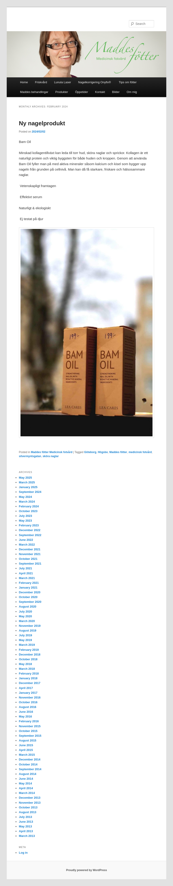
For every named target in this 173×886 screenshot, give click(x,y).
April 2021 (26, 573)
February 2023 (29, 525)
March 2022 (27, 544)
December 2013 (29, 797)
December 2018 (29, 654)
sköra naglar (51, 456)
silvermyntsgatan (30, 456)
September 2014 (30, 769)
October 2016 (28, 702)
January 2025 (28, 487)
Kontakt (100, 92)
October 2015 (28, 731)
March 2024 (27, 501)
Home (24, 82)
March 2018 (27, 668)
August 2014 (27, 774)
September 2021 (30, 563)
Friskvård (41, 82)
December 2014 (29, 759)
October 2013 (28, 807)
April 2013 (26, 831)
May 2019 (25, 640)
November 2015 (30, 726)
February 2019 (29, 649)
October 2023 (28, 511)
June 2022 (26, 540)
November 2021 (30, 554)
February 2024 (29, 506)
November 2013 (30, 802)
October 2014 (28, 764)
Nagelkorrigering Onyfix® (95, 82)
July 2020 (25, 611)
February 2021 (29, 582)
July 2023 (25, 516)
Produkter (61, 92)
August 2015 (27, 740)
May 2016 (25, 716)
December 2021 (29, 549)
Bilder (116, 92)
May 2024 (25, 497)
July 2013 (25, 817)
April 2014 (26, 788)
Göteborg (90, 452)
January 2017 (28, 692)
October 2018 (28, 659)
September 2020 (30, 601)
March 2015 (27, 754)
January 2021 (28, 587)
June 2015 (26, 745)
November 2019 (30, 625)
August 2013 (27, 812)
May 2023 (25, 520)
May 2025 (25, 477)
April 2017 (26, 688)
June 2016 (26, 711)
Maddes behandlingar (34, 92)
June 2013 (26, 821)
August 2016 (27, 707)
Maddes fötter (118, 452)
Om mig (132, 92)
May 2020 (25, 616)
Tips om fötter (128, 82)
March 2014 (27, 793)
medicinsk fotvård (140, 452)
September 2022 (30, 535)
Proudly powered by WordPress (86, 870)
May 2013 (25, 826)
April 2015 (26, 750)
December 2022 (29, 530)
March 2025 (27, 482)
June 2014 (26, 778)
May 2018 (25, 664)
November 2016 (30, 697)
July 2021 (25, 568)
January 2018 (28, 678)
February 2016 (29, 721)
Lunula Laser (62, 82)
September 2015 (30, 735)
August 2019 (27, 630)
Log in (23, 852)
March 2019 (27, 644)
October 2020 (28, 597)
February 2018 (29, 673)
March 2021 (27, 578)
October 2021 (28, 559)
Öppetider (81, 92)
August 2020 (27, 606)
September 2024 (30, 492)
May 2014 (25, 783)
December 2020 (29, 592)
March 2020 (27, 621)
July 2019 (25, 635)
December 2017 (29, 683)
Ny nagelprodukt (42, 123)
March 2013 (27, 836)
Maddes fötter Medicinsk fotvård (51, 452)
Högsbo (103, 452)
